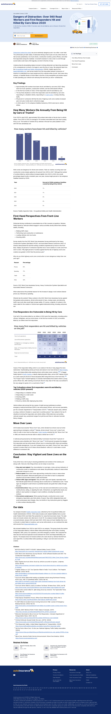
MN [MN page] (61, 688)
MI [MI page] (58, 688)
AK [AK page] (16, 688)
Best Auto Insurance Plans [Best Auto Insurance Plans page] (75, 680)
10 (44, 382)
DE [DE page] (29, 688)
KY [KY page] (47, 688)
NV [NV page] (72, 688)
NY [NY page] (82, 688)
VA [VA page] (29, 690)
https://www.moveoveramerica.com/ (26, 638)
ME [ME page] (51, 688)
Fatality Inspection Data (33, 512)
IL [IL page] (39, 688)
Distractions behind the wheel (22, 52)
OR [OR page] (93, 688)
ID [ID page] (37, 688)
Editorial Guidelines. (75, 0)
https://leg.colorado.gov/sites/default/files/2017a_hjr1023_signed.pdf (36, 612)
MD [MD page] (53, 688)
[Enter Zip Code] (22, 36)
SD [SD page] (18, 690)
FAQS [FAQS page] (87, 680)
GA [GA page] (33, 688)
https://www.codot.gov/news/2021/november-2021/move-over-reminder (36, 618)
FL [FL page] (31, 688)
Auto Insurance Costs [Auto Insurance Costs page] (75, 677)
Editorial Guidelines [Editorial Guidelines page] (91, 675)
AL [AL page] (14, 688)
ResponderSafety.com (19, 71)
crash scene (49, 95)
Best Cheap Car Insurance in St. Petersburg (58, 655)
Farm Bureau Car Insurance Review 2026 (27, 655)
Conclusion (75, 67)
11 (47, 409)
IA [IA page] (42, 688)
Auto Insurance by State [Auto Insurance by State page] (76, 675)
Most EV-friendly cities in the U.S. (28, 646)
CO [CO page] (25, 688)
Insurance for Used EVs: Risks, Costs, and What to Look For (58, 646)
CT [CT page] (27, 688)
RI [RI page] (14, 690)
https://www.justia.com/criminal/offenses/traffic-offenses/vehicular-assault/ (38, 622)
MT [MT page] (68, 688)
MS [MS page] (63, 688)
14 (54, 434)
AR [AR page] (20, 688)
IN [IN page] (40, 688)
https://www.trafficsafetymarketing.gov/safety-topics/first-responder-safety (38, 626)
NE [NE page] (70, 688)
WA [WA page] (34, 690)
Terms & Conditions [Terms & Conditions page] (58, 675)
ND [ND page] (87, 688)
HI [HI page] (35, 688)
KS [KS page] (44, 688)
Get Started (39, 35)
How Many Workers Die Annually (81, 58)
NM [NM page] (80, 688)
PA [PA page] (95, 688)
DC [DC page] (31, 690)
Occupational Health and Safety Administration (29, 69)
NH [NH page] (75, 688)
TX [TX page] (22, 690)
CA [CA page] (23, 688)
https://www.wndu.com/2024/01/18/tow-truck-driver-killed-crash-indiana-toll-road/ (40, 587)
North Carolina (27, 374)
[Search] (79, 4)
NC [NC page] (84, 688)
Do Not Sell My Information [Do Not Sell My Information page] (57, 680)
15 (43, 440)
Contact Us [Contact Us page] (89, 682)
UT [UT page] (25, 690)
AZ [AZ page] (18, 688)
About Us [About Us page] (88, 672)
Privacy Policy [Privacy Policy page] (57, 672)
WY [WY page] (41, 690)
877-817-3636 (104, 4)
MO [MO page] (65, 688)
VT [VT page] (27, 690)
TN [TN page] (20, 690)
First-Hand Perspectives (78, 61)
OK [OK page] (91, 688)
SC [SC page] (16, 690)
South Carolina (42, 432)
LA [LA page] (49, 688)
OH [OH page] (89, 688)
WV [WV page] (36, 690)
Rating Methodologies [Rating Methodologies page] (92, 677)
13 (34, 429)
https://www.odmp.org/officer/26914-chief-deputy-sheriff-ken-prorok (36, 599)
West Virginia (63, 370)
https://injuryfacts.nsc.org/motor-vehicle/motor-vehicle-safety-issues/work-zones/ (39, 551)
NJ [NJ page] (77, 688)
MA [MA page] (56, 688)
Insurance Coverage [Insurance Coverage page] (75, 672)
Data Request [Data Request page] (56, 677)
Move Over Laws (76, 64)
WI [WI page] (38, 690)
